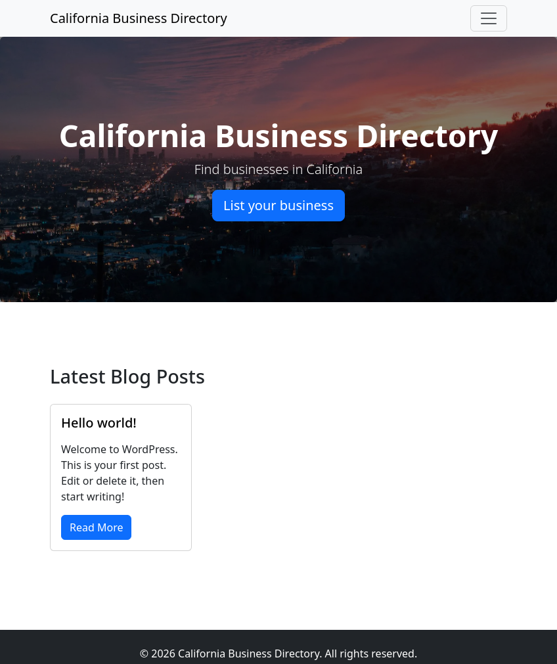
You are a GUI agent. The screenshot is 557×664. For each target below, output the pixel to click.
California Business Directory (138, 18)
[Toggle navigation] (488, 18)
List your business (278, 205)
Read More (96, 527)
